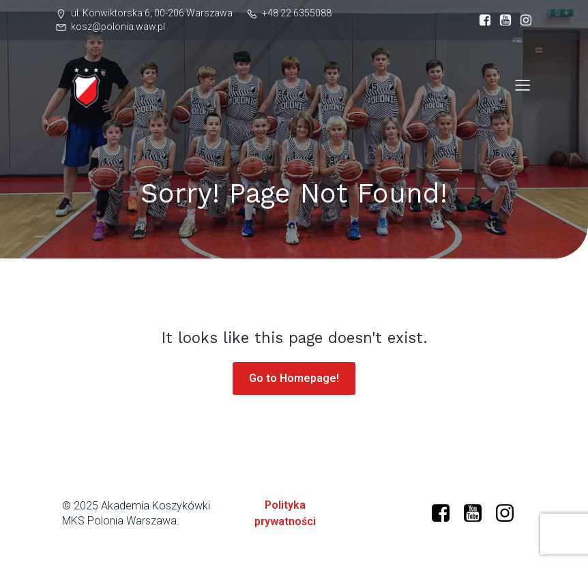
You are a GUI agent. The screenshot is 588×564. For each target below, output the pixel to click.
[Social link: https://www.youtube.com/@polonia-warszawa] (502, 20)
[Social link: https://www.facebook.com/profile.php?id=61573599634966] (481, 20)
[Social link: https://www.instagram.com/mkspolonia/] (522, 20)
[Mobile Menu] (522, 84)
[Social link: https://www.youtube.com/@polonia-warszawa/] (478, 513)
